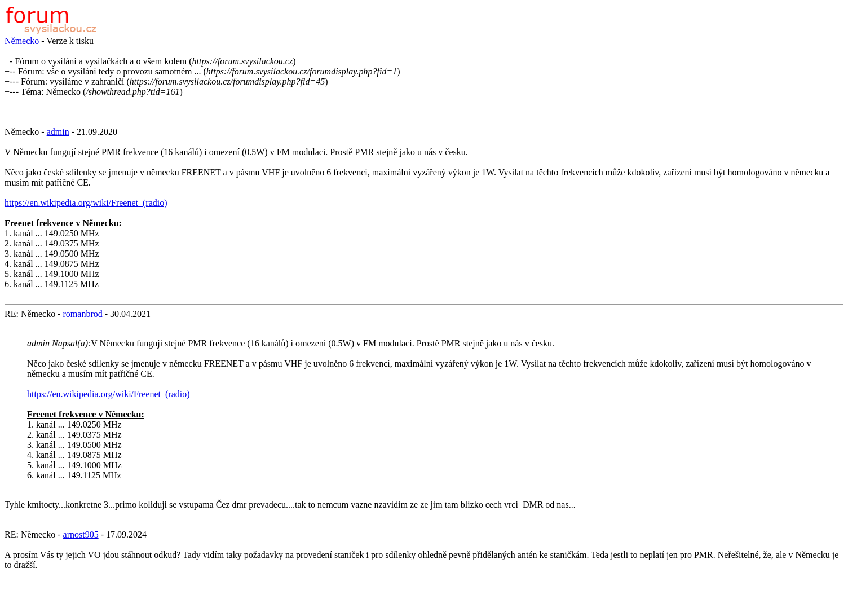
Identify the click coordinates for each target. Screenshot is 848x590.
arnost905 (81, 534)
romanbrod (83, 314)
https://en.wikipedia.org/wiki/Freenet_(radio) (86, 203)
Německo (22, 41)
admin (58, 132)
